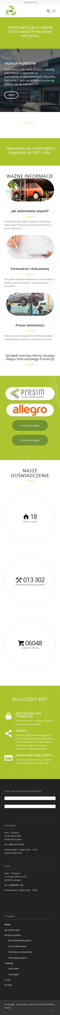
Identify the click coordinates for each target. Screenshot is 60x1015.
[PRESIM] (30, 393)
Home (7, 924)
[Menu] (54, 11)
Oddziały (8, 963)
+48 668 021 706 (15, 885)
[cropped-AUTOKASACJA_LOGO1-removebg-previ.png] (24, 11)
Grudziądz (13, 974)
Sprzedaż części (12, 930)
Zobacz (11, 94)
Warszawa (13, 968)
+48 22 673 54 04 (16, 844)
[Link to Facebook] (53, 1011)
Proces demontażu (17, 946)
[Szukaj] (47, 11)
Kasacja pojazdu (12, 935)
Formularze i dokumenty (20, 951)
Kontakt (8, 985)
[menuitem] (47, 11)
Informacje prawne (17, 957)
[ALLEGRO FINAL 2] (30, 409)
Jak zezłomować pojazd (19, 940)
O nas (7, 979)
